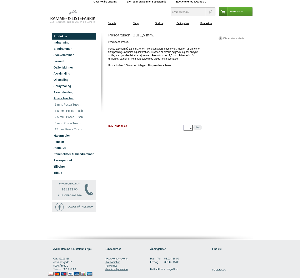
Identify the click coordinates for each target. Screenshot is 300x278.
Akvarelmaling (64, 92)
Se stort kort (219, 269)
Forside (112, 23)
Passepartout (63, 160)
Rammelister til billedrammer (74, 154)
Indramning (61, 42)
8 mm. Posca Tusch (67, 123)
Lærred (59, 61)
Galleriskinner (63, 67)
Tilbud (58, 173)
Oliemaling (61, 79)
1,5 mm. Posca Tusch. (69, 110)
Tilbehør (59, 166)
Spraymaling (62, 86)
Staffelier (60, 148)
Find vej (159, 23)
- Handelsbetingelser (116, 258)
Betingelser (182, 23)
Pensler (59, 141)
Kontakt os (206, 23)
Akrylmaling (62, 73)
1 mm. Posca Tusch (67, 104)
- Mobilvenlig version (116, 269)
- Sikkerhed (111, 265)
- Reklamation (112, 262)
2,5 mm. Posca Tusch (69, 117)
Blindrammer (62, 48)
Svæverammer (64, 55)
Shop (136, 23)
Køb (197, 127)
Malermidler (62, 135)
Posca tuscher (64, 98)
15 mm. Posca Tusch (68, 129)
